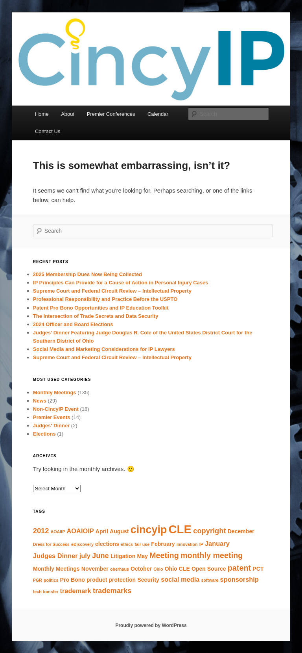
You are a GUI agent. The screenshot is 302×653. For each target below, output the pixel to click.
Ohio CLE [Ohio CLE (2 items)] (177, 569)
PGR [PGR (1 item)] (37, 580)
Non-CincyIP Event (56, 409)
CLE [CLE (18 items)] (180, 529)
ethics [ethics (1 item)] (127, 544)
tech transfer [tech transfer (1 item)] (46, 591)
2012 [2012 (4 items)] (41, 531)
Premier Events (51, 417)
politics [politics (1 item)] (51, 580)
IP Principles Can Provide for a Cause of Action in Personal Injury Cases (120, 283)
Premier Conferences (111, 114)
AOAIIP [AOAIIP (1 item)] (58, 531)
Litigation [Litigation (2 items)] (122, 556)
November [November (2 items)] (95, 569)
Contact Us (47, 131)
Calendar (157, 114)
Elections (44, 434)
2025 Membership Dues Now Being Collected (87, 274)
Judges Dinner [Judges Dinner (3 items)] (55, 555)
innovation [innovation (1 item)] (187, 544)
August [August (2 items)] (119, 531)
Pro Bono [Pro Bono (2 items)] (72, 580)
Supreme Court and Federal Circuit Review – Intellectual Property (112, 291)
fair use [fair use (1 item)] (141, 544)
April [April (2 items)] (102, 531)
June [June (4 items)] (100, 555)
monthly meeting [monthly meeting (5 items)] (211, 555)
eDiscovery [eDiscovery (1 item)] (82, 544)
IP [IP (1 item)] (201, 544)
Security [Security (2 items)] (148, 580)
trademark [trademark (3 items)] (75, 590)
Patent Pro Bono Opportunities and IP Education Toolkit (101, 308)
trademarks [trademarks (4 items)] (112, 590)
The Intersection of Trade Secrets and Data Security (95, 316)
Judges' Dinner (51, 426)
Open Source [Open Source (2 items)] (209, 569)
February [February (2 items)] (163, 544)
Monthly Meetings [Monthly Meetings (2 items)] (56, 569)
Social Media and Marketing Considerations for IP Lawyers (104, 349)
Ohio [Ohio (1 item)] (158, 569)
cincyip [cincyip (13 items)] (149, 530)
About (67, 114)
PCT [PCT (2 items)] (257, 569)
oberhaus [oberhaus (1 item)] (119, 569)
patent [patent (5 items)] (239, 568)
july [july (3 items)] (84, 555)
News (39, 401)
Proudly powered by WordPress (150, 625)
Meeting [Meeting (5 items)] (164, 555)
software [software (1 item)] (210, 580)
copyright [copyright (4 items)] (209, 531)
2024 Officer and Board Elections (73, 324)
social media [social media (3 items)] (180, 579)
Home (42, 114)
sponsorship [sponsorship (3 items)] (239, 579)
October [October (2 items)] (141, 569)
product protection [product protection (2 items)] (111, 580)
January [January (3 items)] (217, 543)
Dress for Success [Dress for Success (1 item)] (51, 544)
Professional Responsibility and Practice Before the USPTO (105, 299)
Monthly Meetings (54, 392)
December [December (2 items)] (241, 531)
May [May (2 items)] (142, 556)
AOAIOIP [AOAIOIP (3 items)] (80, 530)
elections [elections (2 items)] (107, 544)
